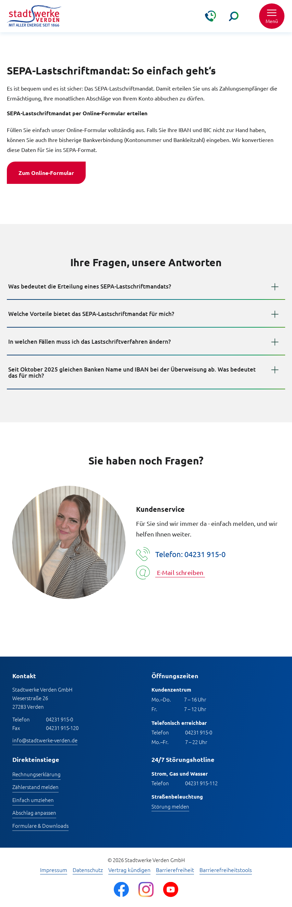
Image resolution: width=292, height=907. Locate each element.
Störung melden (170, 806)
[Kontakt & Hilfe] (210, 16)
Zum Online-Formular (46, 172)
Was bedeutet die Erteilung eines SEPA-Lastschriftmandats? (89, 286)
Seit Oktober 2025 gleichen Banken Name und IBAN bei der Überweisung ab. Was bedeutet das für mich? (132, 372)
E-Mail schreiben (180, 572)
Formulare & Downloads (40, 825)
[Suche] (233, 16)
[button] (271, 16)
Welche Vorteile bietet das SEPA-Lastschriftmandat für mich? (91, 314)
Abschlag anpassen (34, 812)
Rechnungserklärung (36, 774)
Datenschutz (88, 870)
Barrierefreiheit (175, 870)
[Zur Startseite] (34, 16)
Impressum (53, 870)
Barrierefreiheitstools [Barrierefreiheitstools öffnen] (225, 870)
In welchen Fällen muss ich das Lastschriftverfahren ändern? (89, 341)
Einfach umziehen (33, 799)
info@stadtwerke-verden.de (44, 740)
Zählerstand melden (35, 786)
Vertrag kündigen (129, 870)
